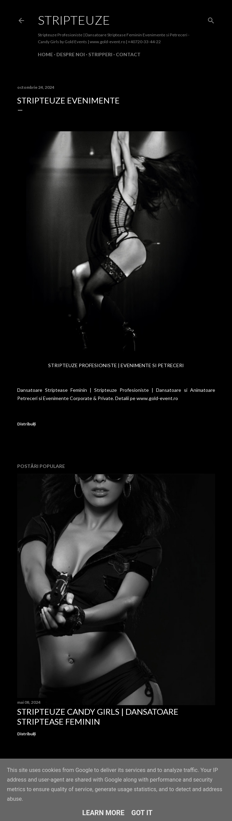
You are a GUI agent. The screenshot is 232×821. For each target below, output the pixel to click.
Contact (128, 54)
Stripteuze (74, 19)
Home (45, 54)
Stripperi (100, 54)
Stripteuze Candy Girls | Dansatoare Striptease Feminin (97, 716)
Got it (142, 813)
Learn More (103, 813)
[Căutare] (211, 19)
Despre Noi (70, 54)
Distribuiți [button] (26, 423)
